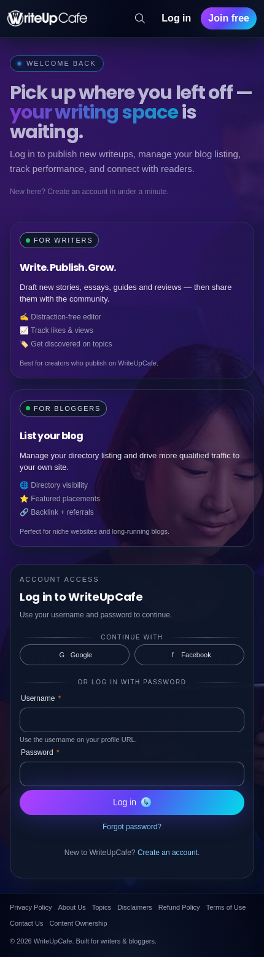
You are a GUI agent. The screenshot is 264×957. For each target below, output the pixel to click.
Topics (101, 907)
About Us (71, 907)
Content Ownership (78, 923)
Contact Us (26, 923)
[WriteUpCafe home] (47, 18)
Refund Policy (179, 907)
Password (40, 752)
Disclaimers (134, 907)
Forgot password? (132, 826)
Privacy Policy (31, 907)
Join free (228, 18)
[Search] (140, 18)
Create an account (168, 852)
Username (41, 698)
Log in (176, 18)
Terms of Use (226, 907)
